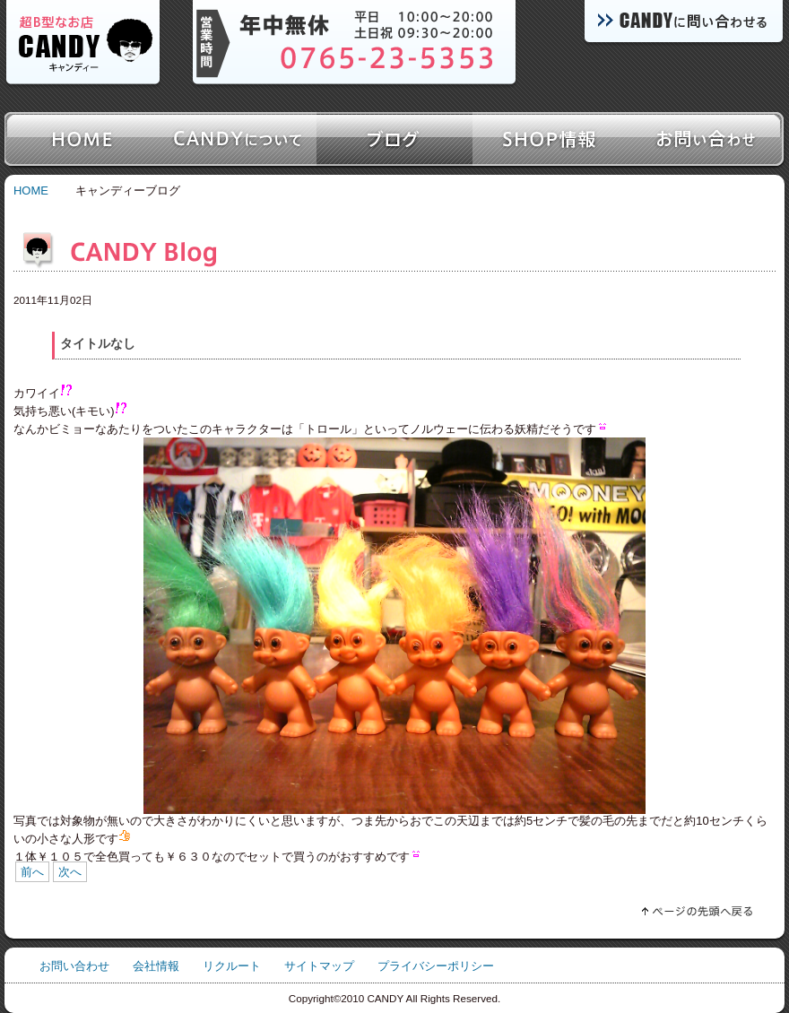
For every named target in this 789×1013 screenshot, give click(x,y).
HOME (30, 190)
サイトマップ (319, 966)
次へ (70, 872)
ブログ (394, 139)
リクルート (232, 966)
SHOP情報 (551, 139)
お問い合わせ (707, 139)
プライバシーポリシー (435, 966)
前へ (32, 872)
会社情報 (156, 966)
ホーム (82, 139)
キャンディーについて (238, 139)
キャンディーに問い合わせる (681, 24)
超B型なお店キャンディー (82, 45)
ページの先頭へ (663, 907)
